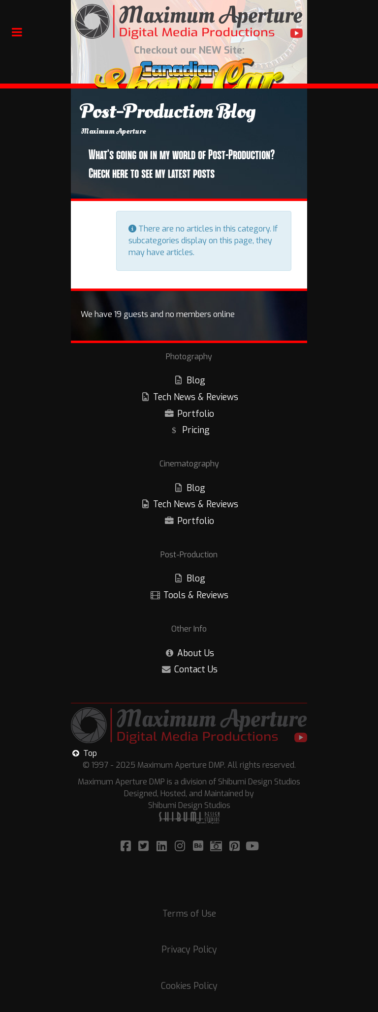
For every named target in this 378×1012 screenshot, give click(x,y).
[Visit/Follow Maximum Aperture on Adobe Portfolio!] (218, 846)
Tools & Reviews (195, 595)
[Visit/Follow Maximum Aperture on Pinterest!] (236, 846)
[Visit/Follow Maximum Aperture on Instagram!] (181, 846)
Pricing (196, 430)
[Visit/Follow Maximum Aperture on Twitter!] (145, 846)
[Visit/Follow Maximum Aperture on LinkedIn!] (163, 846)
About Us (195, 653)
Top (84, 753)
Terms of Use (189, 914)
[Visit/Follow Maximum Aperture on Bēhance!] (199, 846)
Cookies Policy (189, 986)
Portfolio (195, 414)
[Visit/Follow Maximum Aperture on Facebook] (127, 846)
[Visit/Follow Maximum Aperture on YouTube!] (252, 846)
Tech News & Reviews (195, 397)
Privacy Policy (189, 949)
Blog (196, 380)
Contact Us (196, 669)
